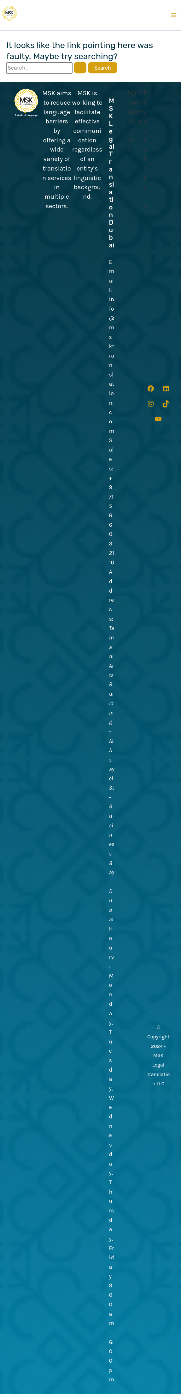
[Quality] (133, 117)
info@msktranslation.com (111, 365)
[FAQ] (136, 103)
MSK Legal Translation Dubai (111, 173)
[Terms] (141, 107)
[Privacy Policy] (145, 150)
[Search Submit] (80, 67)
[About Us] (129, 121)
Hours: (111, 947)
